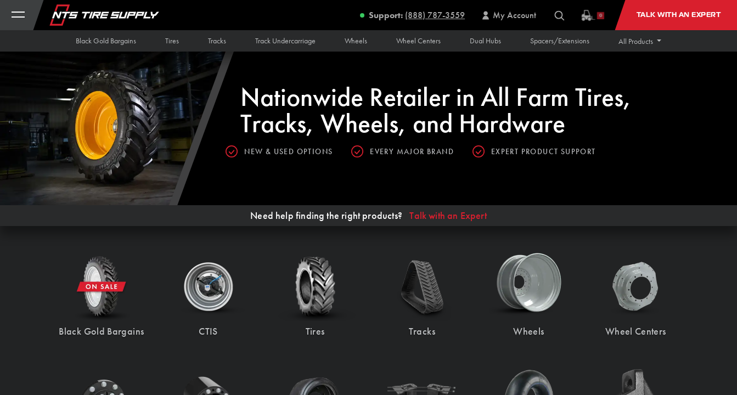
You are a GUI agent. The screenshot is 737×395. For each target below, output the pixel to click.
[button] (639, 41)
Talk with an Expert (447, 216)
